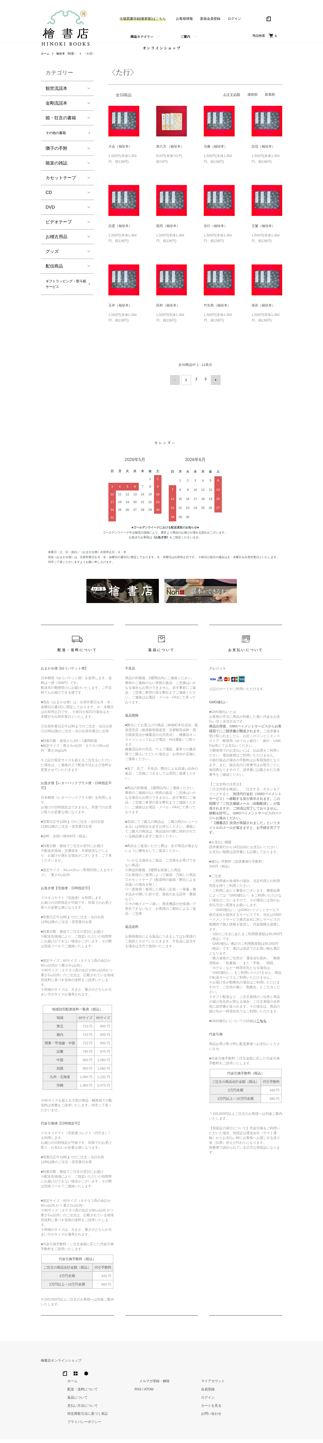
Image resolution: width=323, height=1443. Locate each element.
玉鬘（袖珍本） (263, 233)
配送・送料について (159, 1373)
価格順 (252, 101)
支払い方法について (159, 1390)
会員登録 (265, 1373)
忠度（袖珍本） (120, 233)
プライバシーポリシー (161, 1406)
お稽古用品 (56, 245)
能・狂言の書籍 (61, 124)
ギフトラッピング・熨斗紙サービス (63, 298)
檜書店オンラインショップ (61, 1365)
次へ (214, 386)
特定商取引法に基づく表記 (164, 1398)
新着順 (270, 101)
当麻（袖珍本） (215, 153)
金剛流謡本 (56, 110)
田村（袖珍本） (168, 312)
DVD (50, 215)
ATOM (220, 1373)
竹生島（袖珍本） (217, 312)
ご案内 (185, 36)
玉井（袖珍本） (120, 312)
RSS (209, 1373)
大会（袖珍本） (120, 153)
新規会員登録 (210, 19)
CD (49, 201)
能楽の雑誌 (56, 171)
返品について (154, 1381)
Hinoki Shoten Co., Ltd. (163, 1433)
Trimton (186, 1433)
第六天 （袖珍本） (170, 153)
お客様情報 (184, 19)
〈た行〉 (89, 60)
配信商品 (54, 274)
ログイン (234, 19)
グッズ (52, 259)
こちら (261, 1026)
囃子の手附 (56, 156)
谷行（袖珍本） (215, 233)
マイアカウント (270, 1365)
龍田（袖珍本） (168, 233)
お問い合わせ (269, 1398)
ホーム (45, 60)
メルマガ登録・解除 (221, 1365)
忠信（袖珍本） (263, 153)
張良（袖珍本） (263, 312)
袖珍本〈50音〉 (66, 60)
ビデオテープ (59, 230)
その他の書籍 (59, 140)
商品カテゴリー (142, 36)
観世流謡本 (56, 95)
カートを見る (269, 1390)
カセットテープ (61, 186)
